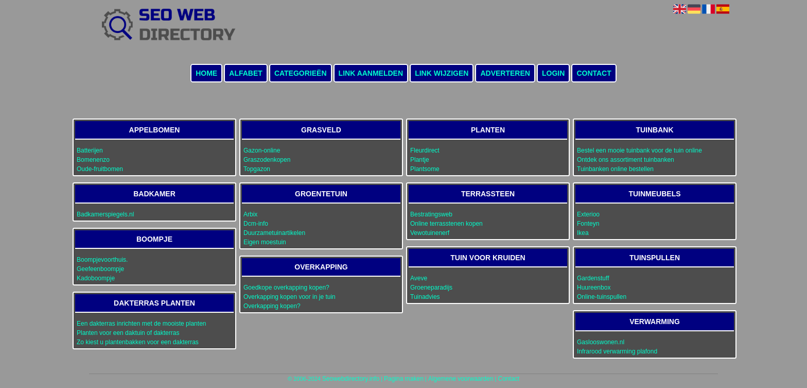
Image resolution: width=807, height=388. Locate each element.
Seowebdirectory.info (350, 378)
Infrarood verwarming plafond (617, 351)
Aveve (418, 278)
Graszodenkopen (266, 159)
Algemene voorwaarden (461, 378)
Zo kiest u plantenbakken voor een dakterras (138, 342)
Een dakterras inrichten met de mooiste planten (141, 323)
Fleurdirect (425, 150)
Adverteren (505, 73)
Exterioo (588, 214)
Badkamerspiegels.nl (105, 214)
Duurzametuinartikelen (274, 233)
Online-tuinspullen (601, 296)
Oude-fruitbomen (100, 169)
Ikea (583, 233)
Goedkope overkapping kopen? (286, 287)
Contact (593, 73)
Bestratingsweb (431, 214)
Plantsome (425, 169)
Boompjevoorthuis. (102, 259)
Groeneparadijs (431, 287)
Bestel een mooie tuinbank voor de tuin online (639, 150)
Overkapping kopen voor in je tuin (289, 296)
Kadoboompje (96, 278)
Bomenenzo (93, 159)
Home (206, 73)
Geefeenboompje (100, 269)
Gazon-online (261, 150)
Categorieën (300, 73)
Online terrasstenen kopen (446, 223)
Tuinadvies (425, 296)
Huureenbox (593, 287)
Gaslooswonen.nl (600, 342)
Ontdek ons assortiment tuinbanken (625, 159)
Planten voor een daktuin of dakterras (128, 332)
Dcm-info (255, 223)
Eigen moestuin (264, 242)
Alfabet (245, 73)
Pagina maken (404, 378)
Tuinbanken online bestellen (615, 169)
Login (553, 73)
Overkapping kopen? (272, 306)
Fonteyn (588, 223)
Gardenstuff (593, 278)
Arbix (250, 214)
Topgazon (256, 169)
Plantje (419, 159)
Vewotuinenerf (429, 233)
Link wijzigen (441, 73)
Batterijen (90, 150)
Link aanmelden (371, 73)
